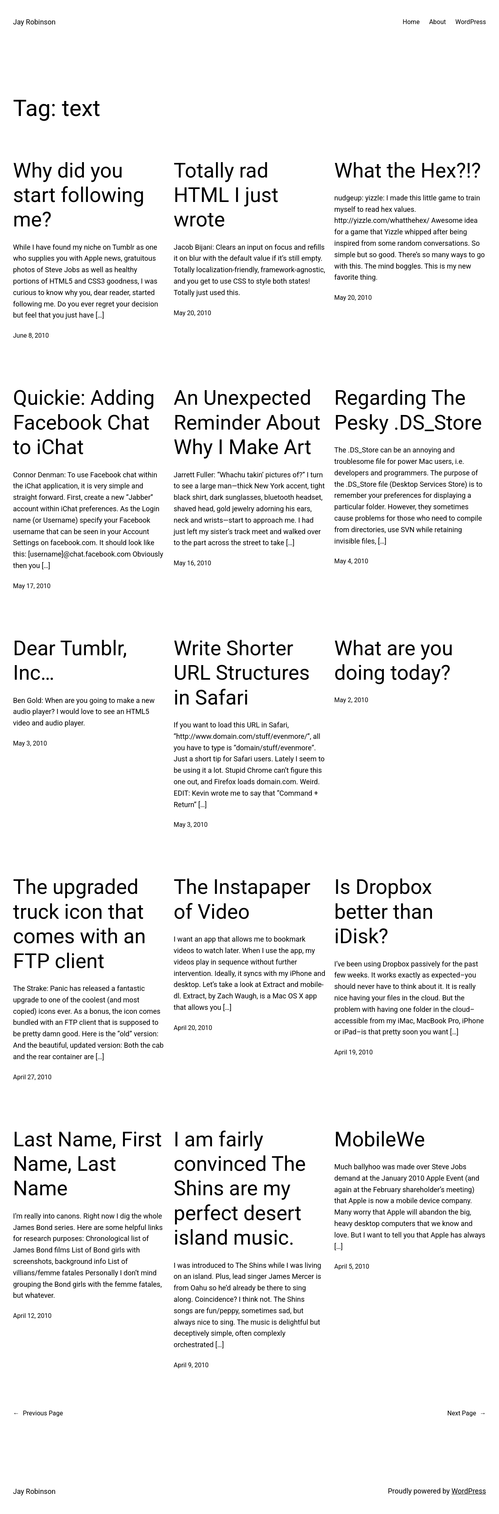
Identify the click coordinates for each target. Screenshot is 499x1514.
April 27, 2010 (32, 1077)
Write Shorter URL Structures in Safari (242, 673)
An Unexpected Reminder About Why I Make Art (247, 422)
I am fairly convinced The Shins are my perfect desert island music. (240, 1188)
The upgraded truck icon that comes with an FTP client (79, 924)
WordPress (469, 1491)
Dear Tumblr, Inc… (70, 660)
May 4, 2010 (351, 561)
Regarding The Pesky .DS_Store (408, 410)
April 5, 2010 (351, 1266)
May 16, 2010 (192, 563)
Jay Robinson (34, 22)
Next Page (466, 1413)
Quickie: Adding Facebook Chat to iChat (84, 422)
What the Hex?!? (407, 171)
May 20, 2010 (192, 313)
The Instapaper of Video (242, 899)
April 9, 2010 (191, 1365)
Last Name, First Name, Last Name (87, 1164)
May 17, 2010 (31, 586)
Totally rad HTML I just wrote (226, 195)
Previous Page (38, 1413)
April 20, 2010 (193, 1028)
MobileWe (379, 1139)
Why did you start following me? (78, 195)
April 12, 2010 (32, 1316)
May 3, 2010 (30, 743)
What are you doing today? (393, 660)
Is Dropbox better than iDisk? (384, 911)
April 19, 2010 (353, 1052)
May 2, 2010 (351, 700)
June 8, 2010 (31, 335)
